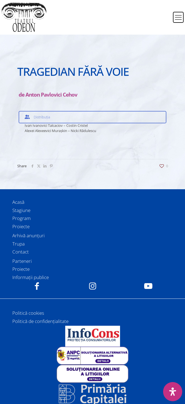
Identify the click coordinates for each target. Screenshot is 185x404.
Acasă (18, 202)
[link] (92, 336)
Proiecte (21, 226)
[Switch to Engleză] (165, 20)
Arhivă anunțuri (28, 235)
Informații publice (30, 277)
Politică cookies (28, 313)
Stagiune (21, 210)
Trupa (18, 244)
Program (21, 218)
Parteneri (22, 261)
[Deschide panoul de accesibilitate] (172, 391)
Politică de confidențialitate (40, 321)
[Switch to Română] (165, 14)
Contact (20, 252)
